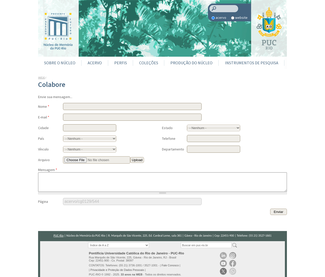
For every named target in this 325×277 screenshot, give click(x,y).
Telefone (168, 138)
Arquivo (44, 160)
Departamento (173, 149)
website (241, 17)
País (41, 138)
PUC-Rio (59, 235)
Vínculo (43, 149)
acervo (221, 17)
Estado (167, 128)
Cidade (43, 128)
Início (41, 77)
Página (43, 205)
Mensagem (47, 169)
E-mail (43, 117)
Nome (43, 106)
